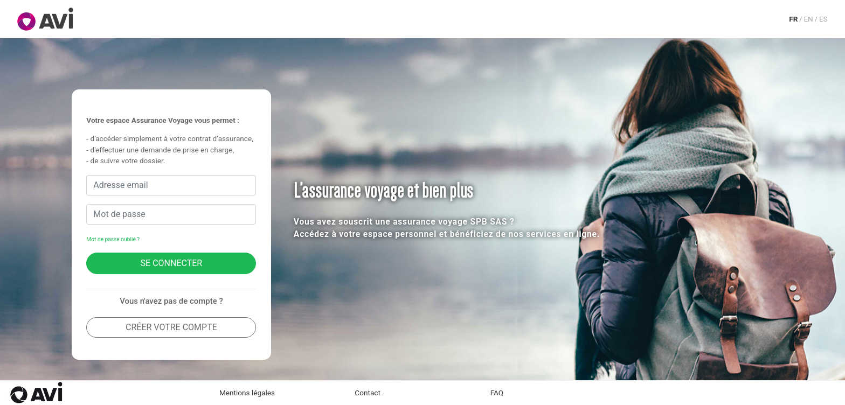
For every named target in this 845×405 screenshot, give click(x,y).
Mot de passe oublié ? (113, 239)
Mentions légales (247, 392)
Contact (367, 392)
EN (808, 19)
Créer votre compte (171, 327)
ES (823, 19)
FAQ (497, 392)
